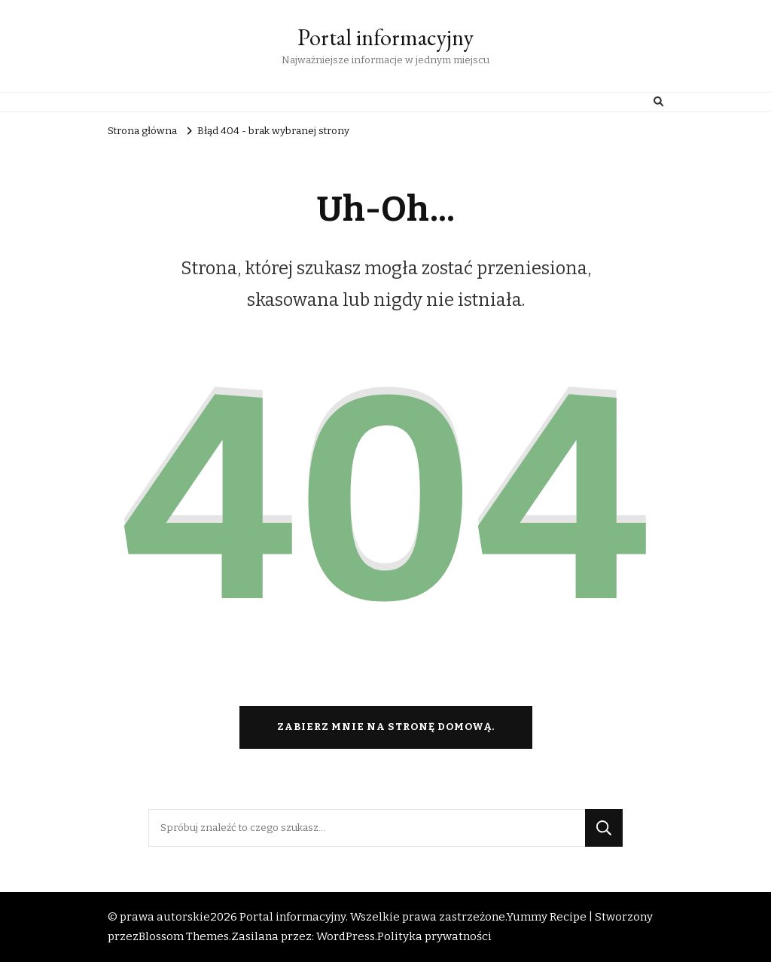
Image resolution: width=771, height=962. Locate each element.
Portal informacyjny (385, 37)
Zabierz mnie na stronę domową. (386, 727)
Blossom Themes (184, 936)
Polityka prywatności (434, 936)
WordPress (345, 936)
